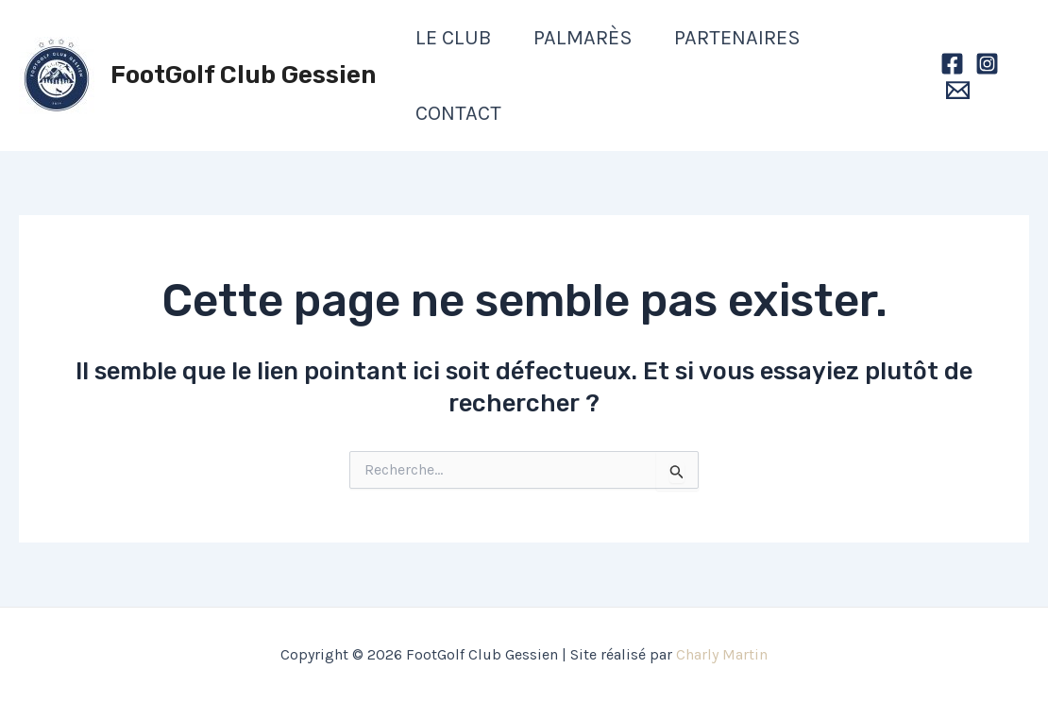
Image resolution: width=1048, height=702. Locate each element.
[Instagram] (987, 63)
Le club (453, 37)
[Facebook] (952, 63)
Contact (458, 113)
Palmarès (583, 37)
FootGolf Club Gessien (243, 75)
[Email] (958, 90)
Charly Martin (722, 654)
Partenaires (737, 37)
